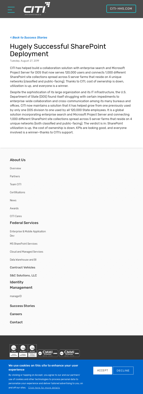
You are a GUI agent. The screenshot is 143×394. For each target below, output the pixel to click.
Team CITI (15, 184)
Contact (16, 322)
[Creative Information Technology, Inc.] (36, 10)
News (13, 200)
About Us (18, 160)
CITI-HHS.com (121, 8)
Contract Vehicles (22, 267)
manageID (16, 296)
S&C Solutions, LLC (23, 275)
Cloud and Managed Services (26, 251)
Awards (14, 208)
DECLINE (123, 372)
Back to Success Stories (28, 37)
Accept (102, 372)
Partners (15, 176)
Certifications (17, 192)
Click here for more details (44, 389)
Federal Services (24, 223)
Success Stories (22, 306)
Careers (16, 314)
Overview (15, 168)
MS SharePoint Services (23, 243)
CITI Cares (16, 216)
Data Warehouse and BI (23, 259)
